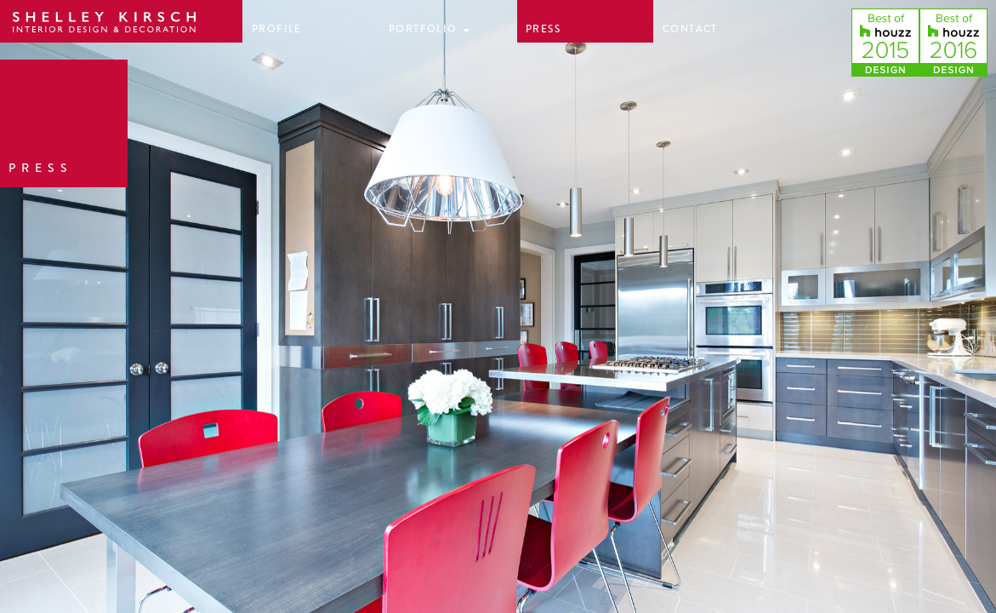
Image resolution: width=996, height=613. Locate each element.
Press (543, 29)
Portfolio (429, 29)
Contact (690, 29)
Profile (277, 29)
